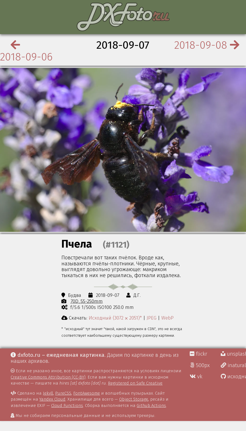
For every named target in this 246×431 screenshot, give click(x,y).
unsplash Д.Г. (233, 354)
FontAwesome (86, 393)
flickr (198, 354)
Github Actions (151, 405)
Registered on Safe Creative (135, 383)
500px (200, 365)
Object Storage (133, 399)
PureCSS (63, 393)
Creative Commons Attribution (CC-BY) (48, 377)
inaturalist (233, 365)
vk (196, 376)
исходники (233, 376)
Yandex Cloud (52, 399)
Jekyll (48, 393)
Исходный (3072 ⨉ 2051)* (115, 318)
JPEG (151, 318)
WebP (167, 318)
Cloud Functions (67, 405)
